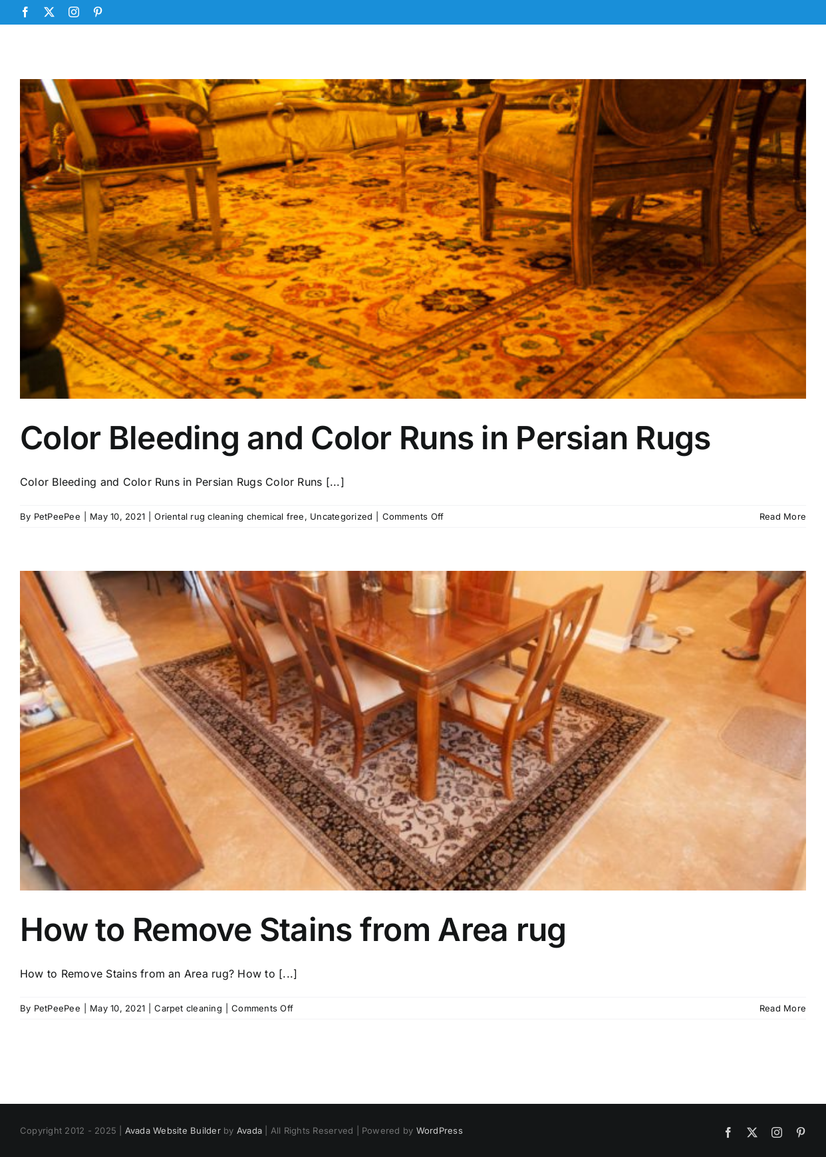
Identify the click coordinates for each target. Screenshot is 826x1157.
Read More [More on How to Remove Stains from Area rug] (782, 1008)
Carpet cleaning (188, 1008)
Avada (249, 1130)
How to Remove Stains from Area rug (293, 929)
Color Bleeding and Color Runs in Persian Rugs (365, 437)
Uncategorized (341, 516)
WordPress (439, 1130)
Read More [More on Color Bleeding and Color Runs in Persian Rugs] (782, 516)
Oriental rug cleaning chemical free (229, 516)
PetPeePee (57, 516)
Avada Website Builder (173, 1130)
